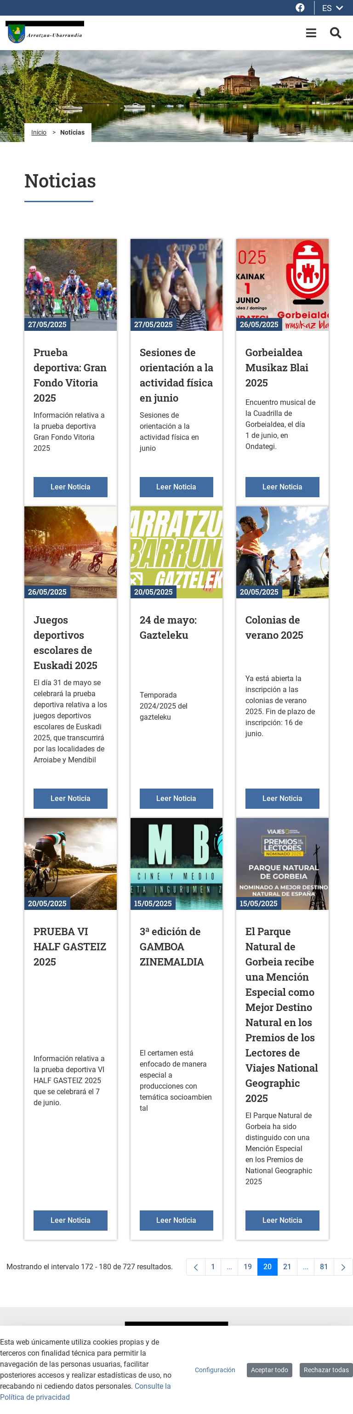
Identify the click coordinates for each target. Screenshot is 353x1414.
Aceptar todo (269, 1370)
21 (290, 1269)
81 (327, 1269)
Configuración (215, 1370)
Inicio (38, 132)
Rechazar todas (326, 1370)
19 (251, 1269)
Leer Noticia (79, 486)
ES (332, 8)
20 (270, 1269)
